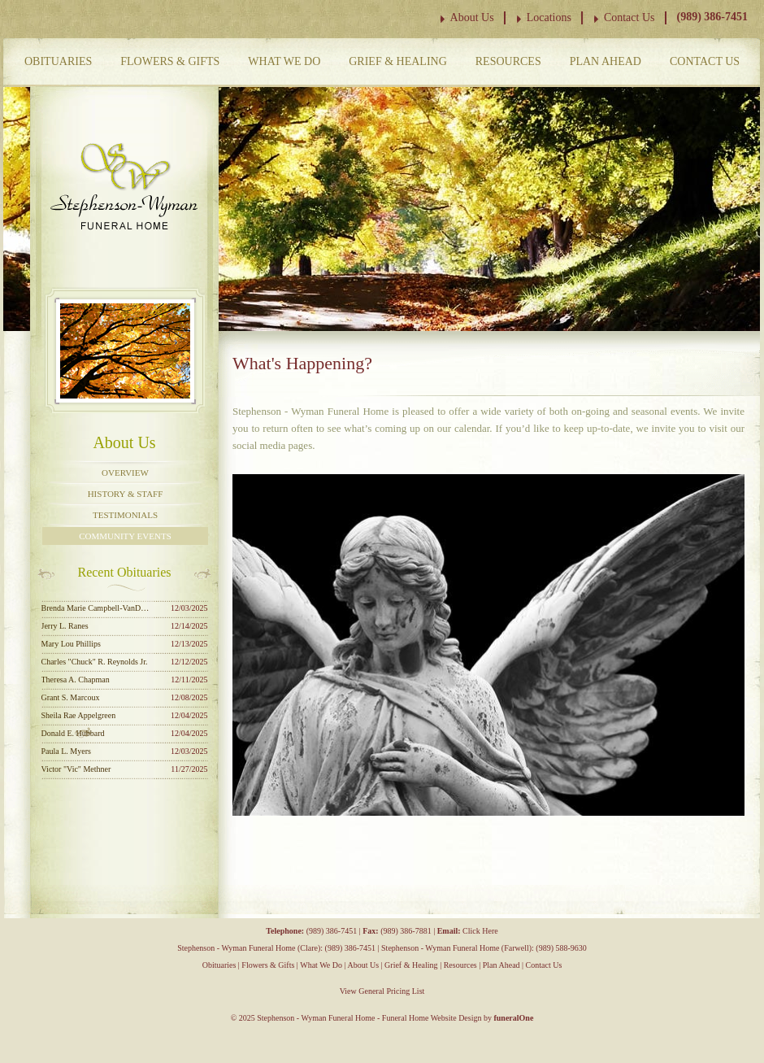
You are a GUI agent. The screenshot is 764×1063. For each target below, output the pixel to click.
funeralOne (513, 1017)
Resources (508, 61)
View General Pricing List (382, 991)
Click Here (480, 930)
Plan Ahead (605, 61)
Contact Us (629, 17)
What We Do (284, 61)
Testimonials (125, 515)
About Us (472, 17)
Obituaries (58, 61)
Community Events (125, 536)
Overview (125, 472)
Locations (549, 17)
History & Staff (125, 494)
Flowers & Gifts (169, 61)
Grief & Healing (398, 61)
